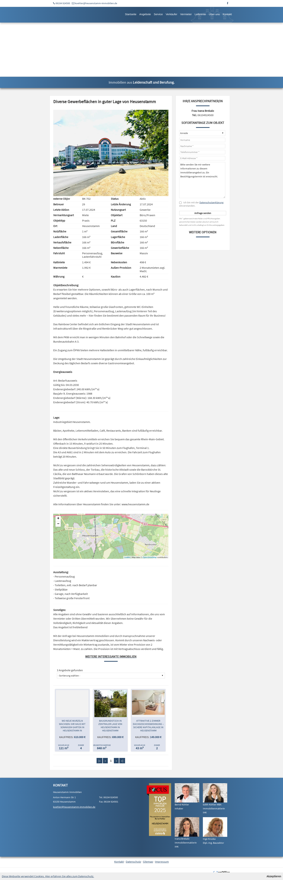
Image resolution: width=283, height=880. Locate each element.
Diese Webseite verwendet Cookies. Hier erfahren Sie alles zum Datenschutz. (48, 876)
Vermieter (186, 14)
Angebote (145, 14)
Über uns (214, 14)
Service (158, 14)
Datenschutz (133, 861)
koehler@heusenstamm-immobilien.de (96, 3)
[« (99, 760)
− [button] (58, 524)
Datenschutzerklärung (211, 202)
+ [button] (58, 518)
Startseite (130, 14)
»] (122, 760)
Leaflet (127, 557)
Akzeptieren (274, 876)
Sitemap (148, 861)
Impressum (162, 861)
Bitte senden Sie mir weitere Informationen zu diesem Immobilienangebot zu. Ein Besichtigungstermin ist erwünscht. (202, 180)
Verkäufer (171, 14)
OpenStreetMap (150, 557)
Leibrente (200, 14)
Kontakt (227, 14)
